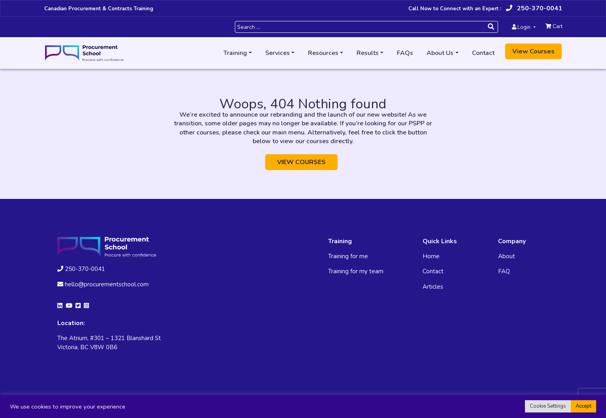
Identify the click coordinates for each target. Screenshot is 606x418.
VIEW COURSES (301, 162)
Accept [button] (583, 406)
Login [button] (522, 27)
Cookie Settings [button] (548, 406)
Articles (433, 287)
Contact (483, 53)
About (506, 256)
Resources (323, 53)
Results (368, 53)
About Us (440, 53)
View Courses (533, 51)
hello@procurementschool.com (103, 284)
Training (235, 53)
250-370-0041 (534, 8)
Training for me (348, 256)
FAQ (504, 271)
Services (277, 53)
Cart (554, 26)
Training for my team (355, 271)
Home (431, 256)
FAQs (405, 53)
